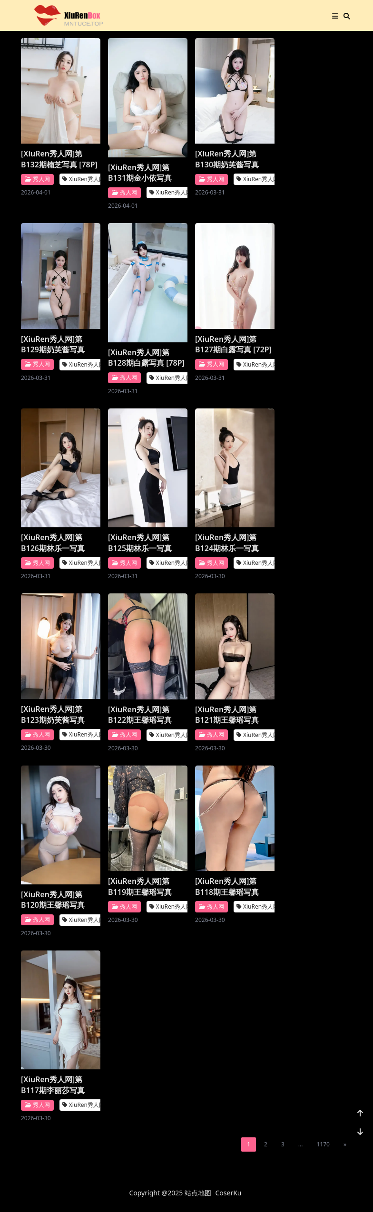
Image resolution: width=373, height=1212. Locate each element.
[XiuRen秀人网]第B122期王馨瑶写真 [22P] (140, 715)
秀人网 (37, 179)
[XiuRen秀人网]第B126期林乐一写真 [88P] (53, 542)
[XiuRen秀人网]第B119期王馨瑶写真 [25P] (140, 886)
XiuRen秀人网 (83, 179)
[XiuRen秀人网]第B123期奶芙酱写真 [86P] (53, 714)
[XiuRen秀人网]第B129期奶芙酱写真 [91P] (53, 344)
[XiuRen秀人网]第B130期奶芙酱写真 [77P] (227, 159)
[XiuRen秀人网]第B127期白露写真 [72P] (233, 344)
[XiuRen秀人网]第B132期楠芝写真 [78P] (59, 158)
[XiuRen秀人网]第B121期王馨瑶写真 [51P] (227, 715)
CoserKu (229, 1192)
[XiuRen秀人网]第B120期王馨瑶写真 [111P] (53, 900)
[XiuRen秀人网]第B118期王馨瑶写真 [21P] (227, 886)
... (300, 1144)
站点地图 (198, 1192)
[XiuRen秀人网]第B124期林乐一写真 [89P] (227, 542)
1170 (322, 1144)
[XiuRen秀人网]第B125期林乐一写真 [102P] (140, 542)
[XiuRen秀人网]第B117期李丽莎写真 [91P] (53, 1085)
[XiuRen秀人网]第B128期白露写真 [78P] (146, 357)
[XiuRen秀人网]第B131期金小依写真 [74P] (140, 173)
